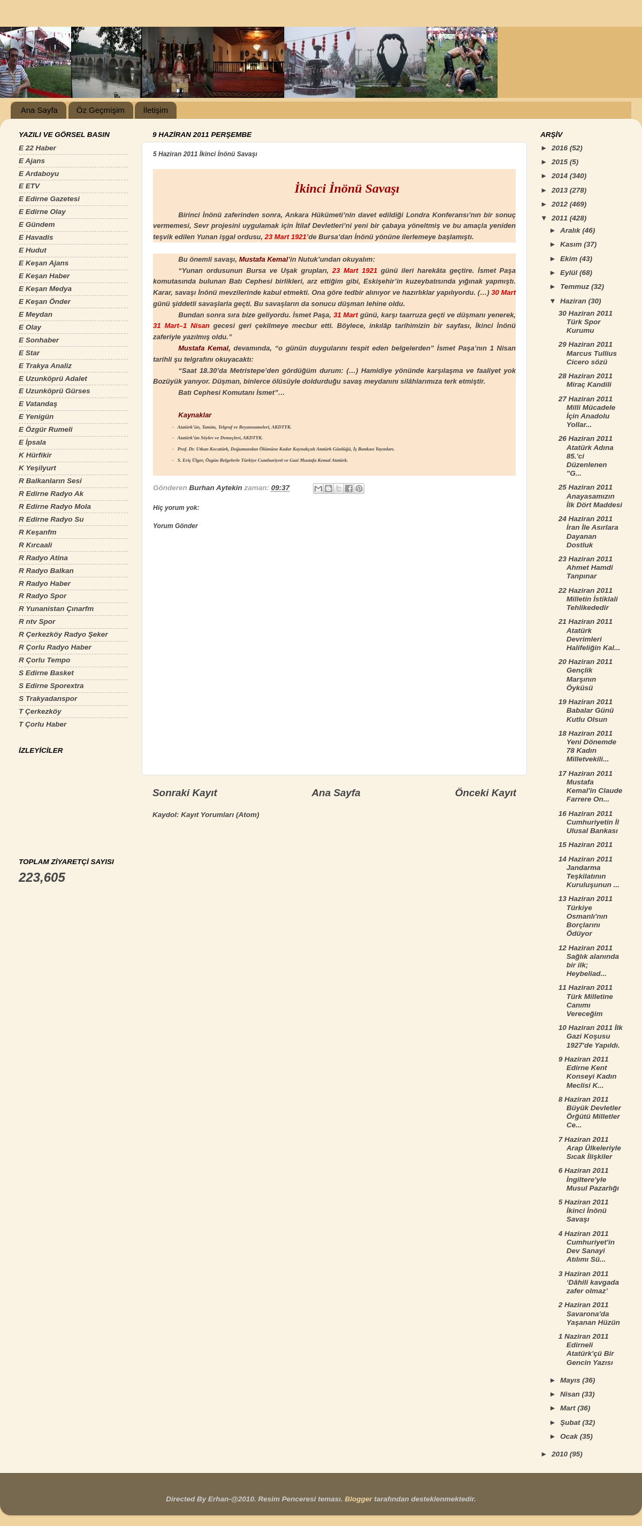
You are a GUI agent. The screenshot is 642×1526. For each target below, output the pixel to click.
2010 (561, 1454)
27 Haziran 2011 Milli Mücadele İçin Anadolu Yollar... (587, 412)
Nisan (571, 1394)
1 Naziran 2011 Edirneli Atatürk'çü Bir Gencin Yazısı (586, 1349)
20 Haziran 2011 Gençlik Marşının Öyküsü (586, 675)
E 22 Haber (37, 148)
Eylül (569, 273)
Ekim (569, 259)
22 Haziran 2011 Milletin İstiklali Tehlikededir (588, 599)
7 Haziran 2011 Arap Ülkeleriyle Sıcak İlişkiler (590, 1148)
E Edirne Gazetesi (49, 199)
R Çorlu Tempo (44, 660)
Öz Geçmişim (101, 110)
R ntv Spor (37, 621)
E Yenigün (36, 417)
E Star (29, 353)
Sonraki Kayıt (184, 792)
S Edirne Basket (46, 673)
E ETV (29, 186)
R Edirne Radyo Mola (55, 506)
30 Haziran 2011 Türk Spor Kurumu (586, 321)
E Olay (30, 327)
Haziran (574, 301)
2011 (561, 218)
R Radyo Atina (43, 558)
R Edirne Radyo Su (51, 519)
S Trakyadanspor (48, 699)
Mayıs (571, 1380)
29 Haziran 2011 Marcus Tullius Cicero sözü (588, 352)
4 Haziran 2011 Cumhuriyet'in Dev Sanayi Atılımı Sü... (587, 1247)
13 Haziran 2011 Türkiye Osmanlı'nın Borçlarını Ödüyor (586, 916)
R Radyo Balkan (46, 571)
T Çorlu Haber (42, 724)
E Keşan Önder (45, 301)
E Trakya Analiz (45, 366)
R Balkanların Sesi (50, 481)
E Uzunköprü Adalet (53, 379)
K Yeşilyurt (37, 468)
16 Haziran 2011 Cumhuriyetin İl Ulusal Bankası (589, 822)
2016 (561, 148)
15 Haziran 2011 (586, 845)
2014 (561, 176)
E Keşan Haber (44, 276)
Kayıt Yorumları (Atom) (220, 815)
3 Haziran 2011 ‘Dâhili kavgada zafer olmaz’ (589, 1282)
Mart (568, 1408)
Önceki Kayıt (485, 792)
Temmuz (575, 287)
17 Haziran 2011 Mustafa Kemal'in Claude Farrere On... (591, 786)
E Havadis (36, 237)
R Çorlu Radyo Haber (55, 647)
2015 (561, 162)
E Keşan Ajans (43, 263)
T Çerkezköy (40, 711)
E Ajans (32, 161)
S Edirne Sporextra (51, 686)
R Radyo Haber (45, 583)
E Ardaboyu (39, 174)
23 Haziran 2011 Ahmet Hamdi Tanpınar (586, 567)
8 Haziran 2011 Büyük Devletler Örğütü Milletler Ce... (590, 1112)
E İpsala (32, 442)
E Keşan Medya (45, 289)
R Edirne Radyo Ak (51, 494)
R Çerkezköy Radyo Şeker (63, 634)
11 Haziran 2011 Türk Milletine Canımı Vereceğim (586, 1000)
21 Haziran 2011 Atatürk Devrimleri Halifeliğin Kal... (590, 634)
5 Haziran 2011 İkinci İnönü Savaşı (584, 1210)
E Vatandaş (38, 404)
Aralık (571, 230)
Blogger (358, 1499)
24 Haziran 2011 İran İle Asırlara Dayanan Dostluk (588, 532)
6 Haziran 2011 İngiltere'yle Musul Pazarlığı (589, 1179)
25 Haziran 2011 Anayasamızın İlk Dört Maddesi (590, 495)
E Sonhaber (39, 340)
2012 (561, 204)
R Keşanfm (38, 532)
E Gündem (37, 224)
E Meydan (35, 314)
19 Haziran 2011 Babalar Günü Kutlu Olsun (586, 710)
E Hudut (33, 250)
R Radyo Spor (42, 596)
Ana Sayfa (39, 110)
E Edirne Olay (42, 212)
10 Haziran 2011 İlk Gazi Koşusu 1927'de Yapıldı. (591, 1036)
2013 (561, 190)
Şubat (571, 1422)
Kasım (572, 244)
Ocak (570, 1436)
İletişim (155, 110)
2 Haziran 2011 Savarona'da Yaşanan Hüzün (589, 1313)
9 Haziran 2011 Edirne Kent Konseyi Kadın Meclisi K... (588, 1072)
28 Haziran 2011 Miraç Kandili (586, 380)
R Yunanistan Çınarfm (56, 609)
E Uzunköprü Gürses (54, 391)
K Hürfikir (35, 455)
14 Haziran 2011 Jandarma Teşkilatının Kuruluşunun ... (589, 872)
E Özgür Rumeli (46, 429)
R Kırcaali (35, 545)
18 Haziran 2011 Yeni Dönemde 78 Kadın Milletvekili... (587, 746)
